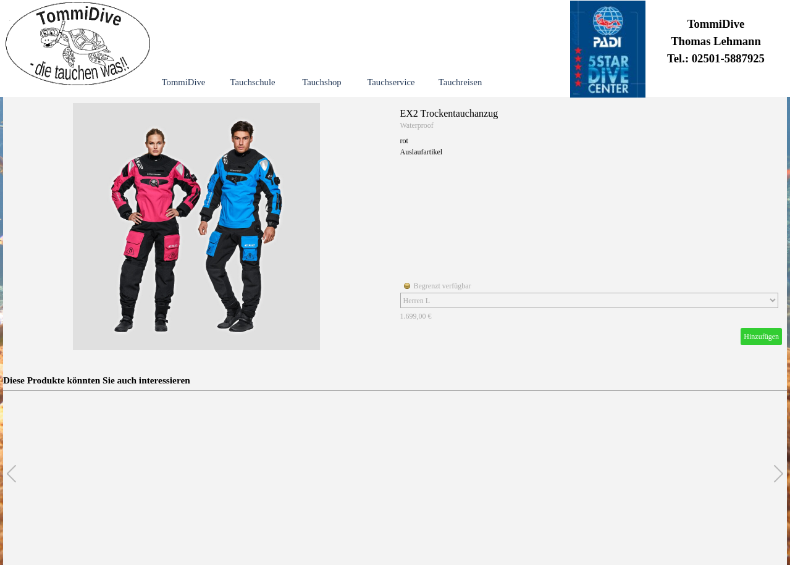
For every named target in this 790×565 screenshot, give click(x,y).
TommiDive (184, 82)
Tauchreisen (460, 82)
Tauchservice (390, 82)
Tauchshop (321, 82)
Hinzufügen (761, 336)
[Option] (589, 300)
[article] (395, 226)
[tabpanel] (715, 43)
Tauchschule (252, 82)
